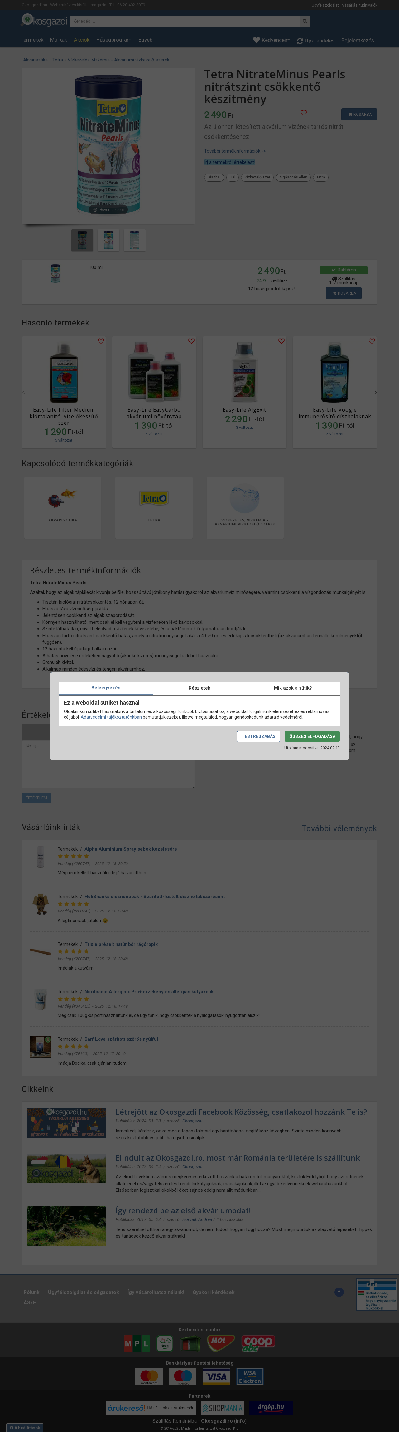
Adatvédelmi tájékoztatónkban (111, 717)
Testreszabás (259, 736)
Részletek (199, 688)
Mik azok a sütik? (293, 688)
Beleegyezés (105, 688)
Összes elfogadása (312, 736)
